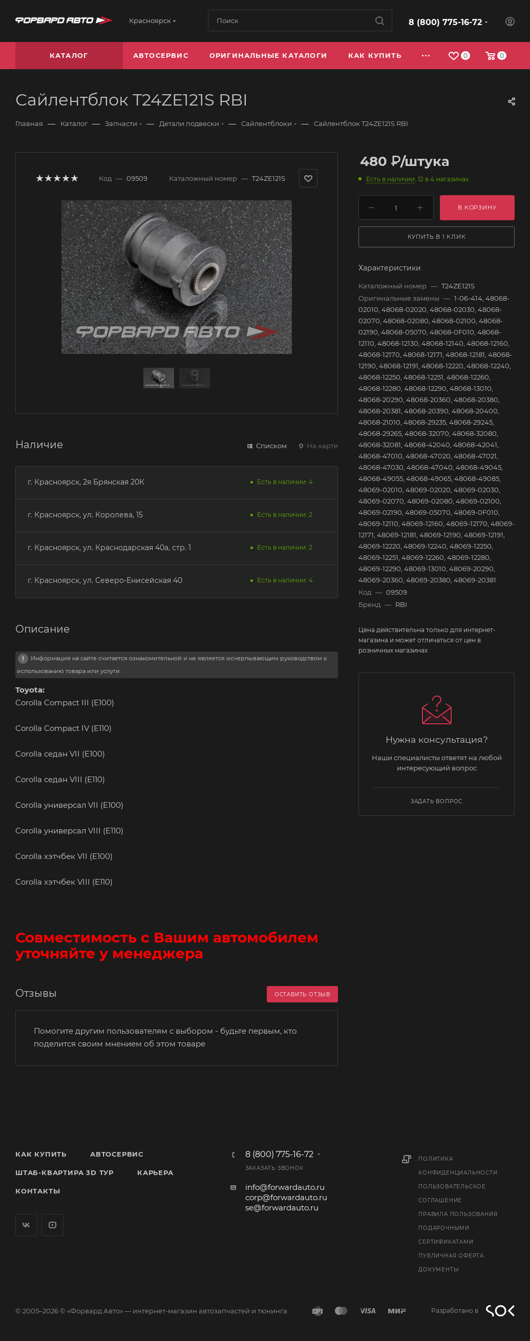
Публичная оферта (451, 1255)
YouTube (52, 1225)
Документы (438, 1269)
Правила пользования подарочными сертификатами (457, 1228)
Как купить (41, 1154)
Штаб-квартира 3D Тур (64, 1172)
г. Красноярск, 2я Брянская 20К (86, 482)
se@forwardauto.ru (282, 1207)
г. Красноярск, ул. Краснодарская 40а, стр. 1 (109, 547)
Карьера (155, 1172)
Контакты (37, 1191)
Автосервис (116, 1154)
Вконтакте (26, 1225)
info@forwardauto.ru (285, 1187)
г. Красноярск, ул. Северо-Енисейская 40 (105, 580)
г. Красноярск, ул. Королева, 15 (85, 514)
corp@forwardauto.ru (286, 1197)
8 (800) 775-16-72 (445, 22)
